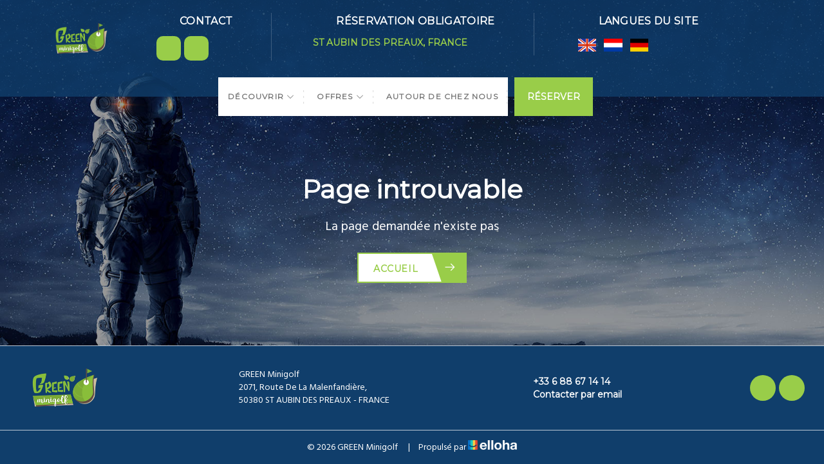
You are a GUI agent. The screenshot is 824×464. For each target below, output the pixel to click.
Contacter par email (570, 394)
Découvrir (261, 96)
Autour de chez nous (442, 96)
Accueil (414, 268)
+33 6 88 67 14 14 (564, 381)
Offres (340, 96)
